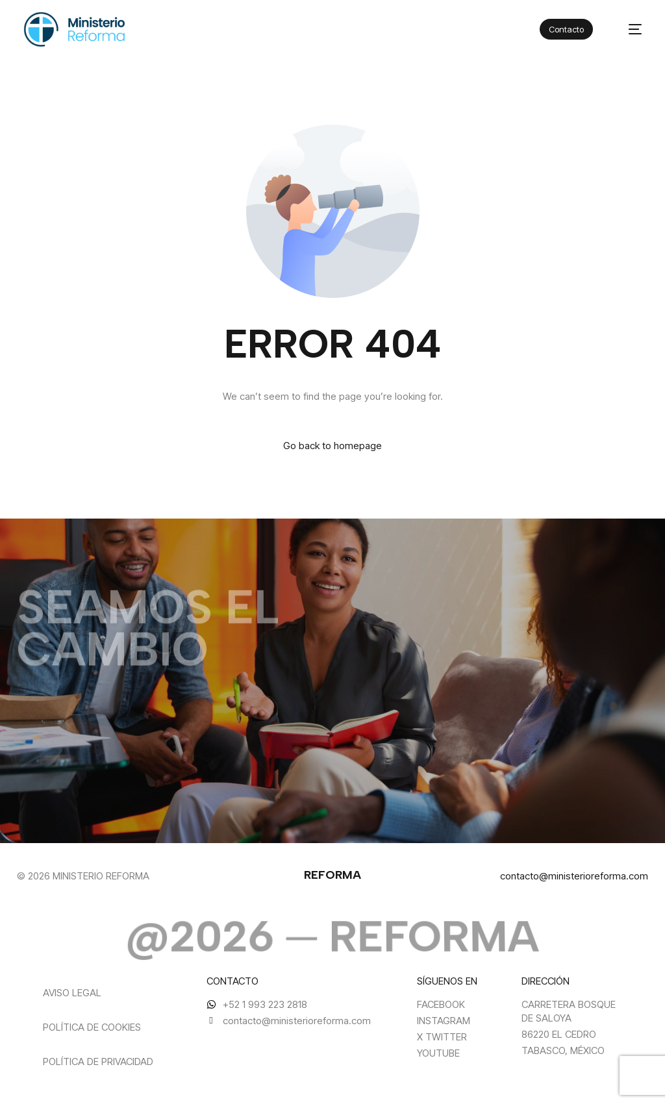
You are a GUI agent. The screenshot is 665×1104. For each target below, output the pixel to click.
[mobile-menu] (628, 29)
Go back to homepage (332, 445)
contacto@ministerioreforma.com (574, 876)
